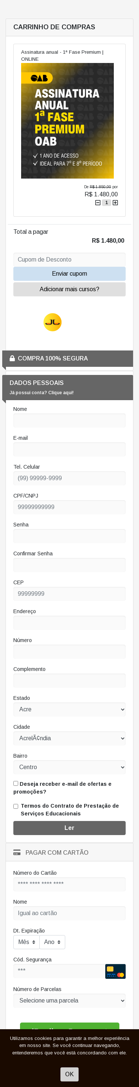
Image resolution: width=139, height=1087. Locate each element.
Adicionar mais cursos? (69, 289)
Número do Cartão (35, 873)
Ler (69, 828)
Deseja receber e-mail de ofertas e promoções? (62, 788)
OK (69, 1074)
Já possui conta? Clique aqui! (42, 392)
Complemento (29, 669)
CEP (18, 582)
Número (22, 640)
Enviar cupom (69, 273)
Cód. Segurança (32, 960)
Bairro (20, 756)
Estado (21, 698)
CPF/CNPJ (25, 496)
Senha (21, 525)
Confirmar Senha (33, 553)
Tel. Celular (26, 467)
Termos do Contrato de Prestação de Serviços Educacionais (70, 810)
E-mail (20, 438)
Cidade (21, 727)
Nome (20, 409)
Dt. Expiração (29, 931)
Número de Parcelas (37, 989)
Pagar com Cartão (51, 853)
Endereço (24, 611)
